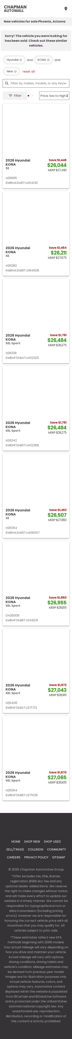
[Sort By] (54, 95)
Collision (35, 849)
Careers (13, 857)
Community (56, 849)
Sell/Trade (15, 849)
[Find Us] (66, 8)
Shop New (32, 841)
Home (15, 841)
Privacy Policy (36, 857)
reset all (28, 71)
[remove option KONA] (44, 60)
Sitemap (58, 857)
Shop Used (52, 841)
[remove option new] (12, 71)
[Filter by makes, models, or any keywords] (36, 83)
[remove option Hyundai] (14, 60)
